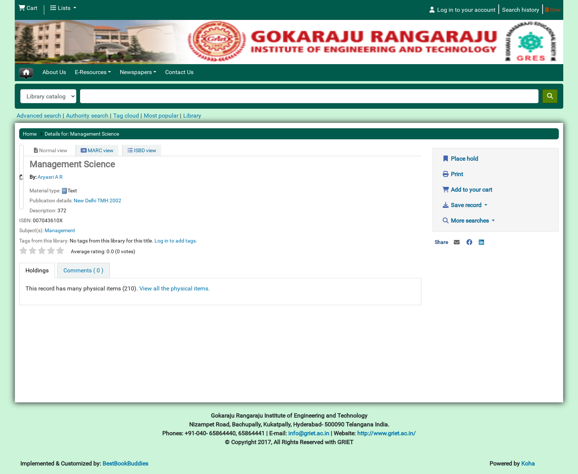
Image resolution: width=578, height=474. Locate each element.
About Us (54, 72)
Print (452, 174)
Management (60, 230)
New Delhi (85, 200)
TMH (102, 200)
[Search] (550, 96)
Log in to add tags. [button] (175, 241)
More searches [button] (466, 220)
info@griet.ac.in (309, 433)
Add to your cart (467, 189)
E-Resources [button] (91, 72)
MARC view (97, 150)
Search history (520, 9)
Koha (528, 463)
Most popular (161, 115)
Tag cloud (126, 115)
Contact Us (179, 72)
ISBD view (142, 150)
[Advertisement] (495, 310)
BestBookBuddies (125, 463)
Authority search (87, 115)
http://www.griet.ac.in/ (386, 433)
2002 (115, 200)
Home (29, 134)
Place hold (460, 158)
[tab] (37, 270)
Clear (553, 10)
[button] (27, 8)
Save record (462, 205)
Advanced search (39, 115)
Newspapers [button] (136, 72)
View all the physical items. (174, 288)
